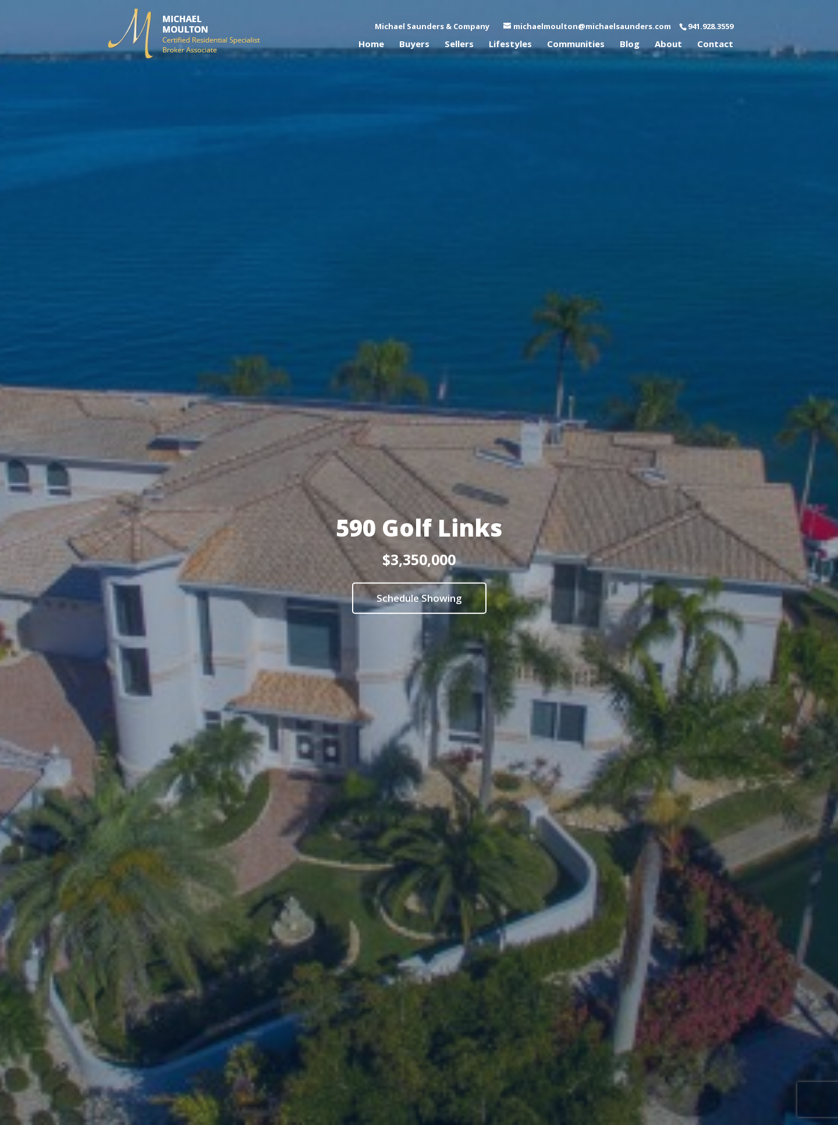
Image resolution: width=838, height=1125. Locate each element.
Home (371, 44)
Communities (576, 44)
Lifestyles (510, 44)
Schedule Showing (419, 598)
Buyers (414, 44)
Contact (715, 44)
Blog (630, 44)
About (668, 44)
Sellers (459, 44)
